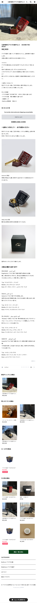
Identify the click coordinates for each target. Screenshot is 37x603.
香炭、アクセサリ (5, 577)
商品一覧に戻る (18, 552)
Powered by (18, 587)
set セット (4, 572)
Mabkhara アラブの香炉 (7, 567)
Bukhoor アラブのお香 (7, 562)
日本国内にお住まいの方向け (18, 122)
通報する (33, 361)
